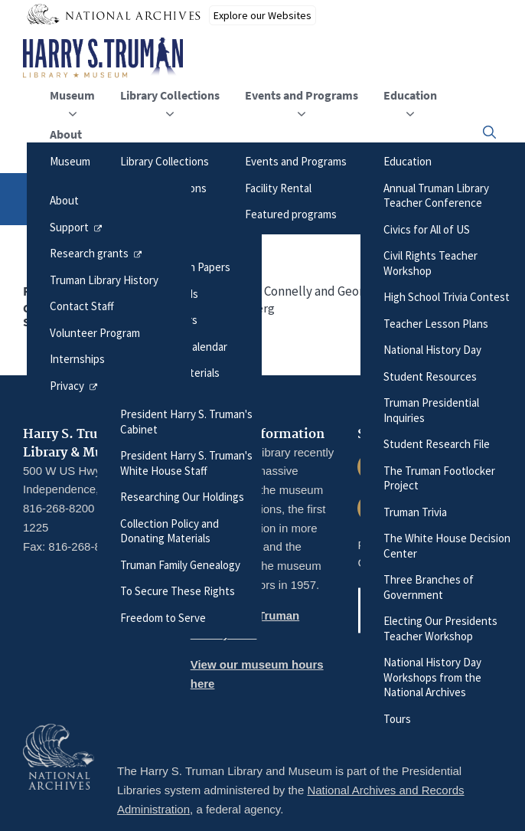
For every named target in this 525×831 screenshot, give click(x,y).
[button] (489, 132)
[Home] (103, 58)
